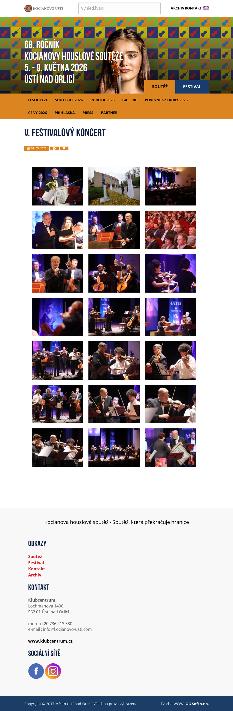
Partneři (110, 112)
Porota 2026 (102, 99)
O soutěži (37, 99)
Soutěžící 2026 (69, 99)
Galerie (129, 99)
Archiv (177, 8)
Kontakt (193, 8)
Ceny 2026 (37, 112)
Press (88, 112)
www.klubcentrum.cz (50, 641)
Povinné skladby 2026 (166, 99)
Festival (192, 86)
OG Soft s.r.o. (197, 703)
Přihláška (65, 112)
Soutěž (160, 86)
